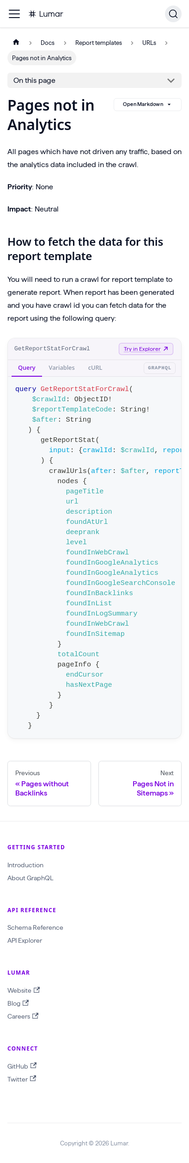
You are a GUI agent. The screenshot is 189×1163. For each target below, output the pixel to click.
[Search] (173, 14)
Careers (22, 1016)
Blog (18, 1004)
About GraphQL (30, 878)
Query (27, 367)
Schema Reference (35, 927)
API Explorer (24, 940)
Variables (62, 367)
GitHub (22, 1066)
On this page (34, 80)
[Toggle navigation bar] (14, 14)
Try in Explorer (146, 349)
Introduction (25, 865)
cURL (95, 367)
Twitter (21, 1079)
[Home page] (16, 42)
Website (23, 991)
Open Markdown (147, 104)
